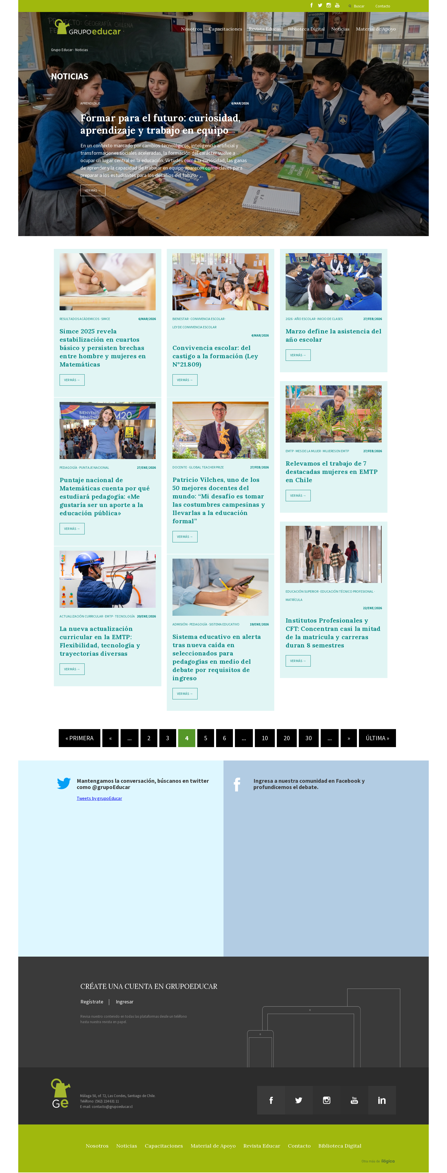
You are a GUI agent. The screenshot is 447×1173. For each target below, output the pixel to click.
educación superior (302, 592)
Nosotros (191, 29)
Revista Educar (265, 29)
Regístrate (91, 1002)
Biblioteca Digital (306, 29)
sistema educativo (224, 625)
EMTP (290, 451)
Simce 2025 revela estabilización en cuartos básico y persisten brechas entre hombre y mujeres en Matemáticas (103, 348)
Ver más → (93, 191)
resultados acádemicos (79, 319)
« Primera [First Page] (80, 739)
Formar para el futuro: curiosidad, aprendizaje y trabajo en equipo (160, 124)
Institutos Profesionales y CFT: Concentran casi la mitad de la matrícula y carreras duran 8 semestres (333, 633)
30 (309, 739)
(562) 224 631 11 (107, 1101)
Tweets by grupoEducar (99, 799)
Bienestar (180, 319)
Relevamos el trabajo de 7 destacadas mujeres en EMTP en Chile (332, 472)
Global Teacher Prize (206, 468)
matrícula (294, 600)
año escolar (304, 319)
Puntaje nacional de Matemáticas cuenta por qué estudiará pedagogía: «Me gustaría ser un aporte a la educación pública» (105, 497)
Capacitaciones (225, 29)
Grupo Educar (61, 50)
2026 (289, 319)
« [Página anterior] (110, 739)
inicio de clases (330, 319)
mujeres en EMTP (336, 451)
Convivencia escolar (207, 319)
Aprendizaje (90, 104)
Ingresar (124, 1002)
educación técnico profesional (346, 592)
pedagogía (68, 468)
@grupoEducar (111, 787)
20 (287, 739)
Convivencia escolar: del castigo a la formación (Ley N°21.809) (215, 356)
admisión (180, 625)
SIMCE (105, 319)
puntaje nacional (94, 468)
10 (265, 739)
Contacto (382, 6)
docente (179, 468)
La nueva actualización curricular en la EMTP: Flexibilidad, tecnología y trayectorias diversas (100, 641)
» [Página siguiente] (349, 739)
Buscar (359, 6)
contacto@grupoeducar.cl (112, 1107)
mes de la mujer (308, 451)
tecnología (125, 617)
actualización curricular (81, 617)
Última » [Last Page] (377, 739)
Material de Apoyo (376, 29)
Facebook (348, 781)
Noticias (340, 29)
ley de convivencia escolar (194, 327)
